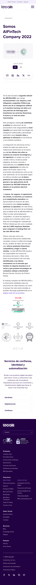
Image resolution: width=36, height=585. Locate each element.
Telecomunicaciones (9, 483)
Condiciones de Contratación (11, 566)
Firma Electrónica (8, 457)
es (15, 68)
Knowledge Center (8, 532)
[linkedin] (18, 76)
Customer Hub (7, 454)
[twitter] (23, 76)
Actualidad (6, 517)
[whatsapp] (13, 76)
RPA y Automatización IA (24, 499)
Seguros (5, 486)
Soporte (26, 2)
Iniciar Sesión (7, 546)
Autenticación (7, 463)
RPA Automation (8, 471)
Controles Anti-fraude (9, 465)
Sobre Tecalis (12, 2)
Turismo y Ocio (7, 505)
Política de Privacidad (9, 563)
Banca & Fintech (8, 492)
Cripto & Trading (8, 502)
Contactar (19, 2)
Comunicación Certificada (10, 460)
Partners (5, 543)
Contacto (5, 520)
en (21, 68)
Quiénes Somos (8, 514)
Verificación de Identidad (10, 468)
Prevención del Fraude (24, 488)
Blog (4, 529)
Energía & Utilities (8, 489)
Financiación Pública (9, 570)
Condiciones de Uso (9, 560)
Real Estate (6, 494)
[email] (7, 76)
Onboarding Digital (23, 496)
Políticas (5, 534)
